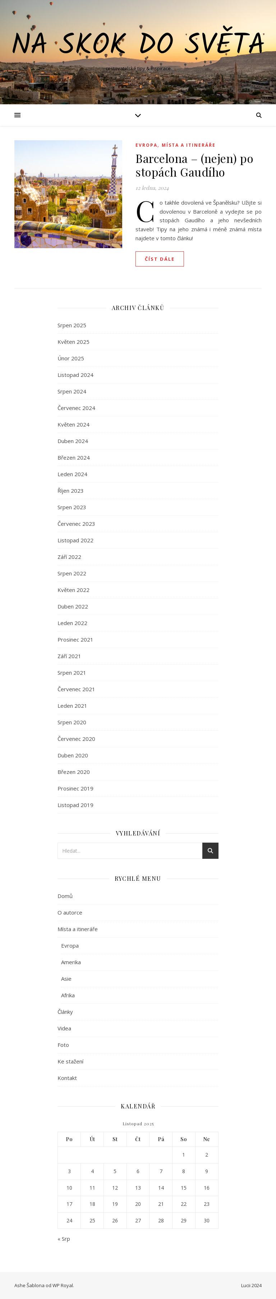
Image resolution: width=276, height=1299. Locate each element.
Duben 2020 (73, 755)
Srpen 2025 (72, 325)
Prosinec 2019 (75, 788)
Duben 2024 (73, 441)
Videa (64, 1028)
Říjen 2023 (71, 490)
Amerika (71, 962)
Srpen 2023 (72, 507)
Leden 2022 (72, 622)
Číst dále (160, 259)
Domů (65, 895)
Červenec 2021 (76, 689)
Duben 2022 (73, 606)
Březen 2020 (74, 771)
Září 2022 (69, 556)
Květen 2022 (73, 589)
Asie (66, 978)
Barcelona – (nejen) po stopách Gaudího (194, 164)
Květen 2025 (73, 341)
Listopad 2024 (75, 374)
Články (65, 1011)
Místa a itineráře (189, 145)
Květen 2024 (73, 424)
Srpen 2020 (72, 722)
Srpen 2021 (72, 672)
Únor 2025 (71, 358)
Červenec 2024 (76, 407)
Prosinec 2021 (75, 639)
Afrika (68, 995)
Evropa (146, 145)
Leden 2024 (72, 474)
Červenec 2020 (76, 738)
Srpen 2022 (72, 573)
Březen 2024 (74, 457)
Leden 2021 (72, 705)
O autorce (70, 912)
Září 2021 (69, 656)
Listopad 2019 (75, 804)
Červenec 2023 (76, 523)
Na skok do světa (138, 46)
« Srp (64, 1238)
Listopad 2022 (75, 540)
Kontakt (67, 1077)
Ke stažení (70, 1061)
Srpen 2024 (72, 391)
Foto (63, 1044)
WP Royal (62, 1285)
